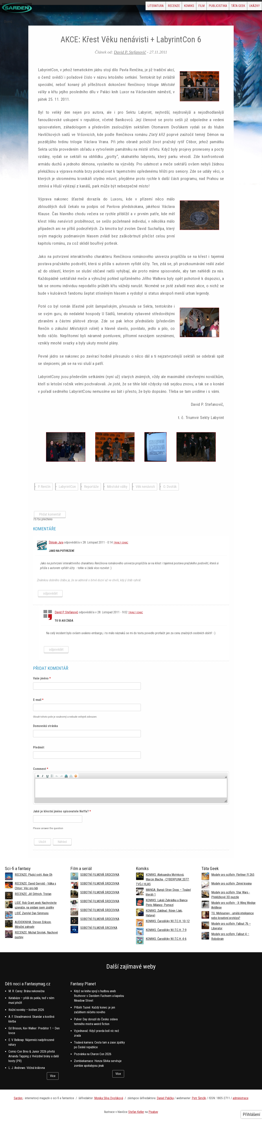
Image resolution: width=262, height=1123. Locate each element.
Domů (8, 22)
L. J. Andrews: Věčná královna (26, 1068)
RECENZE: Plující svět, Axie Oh (33, 875)
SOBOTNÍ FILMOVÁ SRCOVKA (98, 928)
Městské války (117, 486)
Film (180, 7)
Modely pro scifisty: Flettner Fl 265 (232, 875)
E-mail (38, 700)
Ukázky (251, 7)
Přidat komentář (50, 514)
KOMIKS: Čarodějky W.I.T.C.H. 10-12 (168, 921)
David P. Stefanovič (130, 52)
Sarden (18, 1098)
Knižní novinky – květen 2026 (26, 1010)
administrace (240, 1098)
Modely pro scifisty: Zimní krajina (231, 883)
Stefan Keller (136, 1112)
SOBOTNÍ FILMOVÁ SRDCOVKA (99, 875)
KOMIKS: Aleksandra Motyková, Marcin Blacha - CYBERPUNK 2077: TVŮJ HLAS (162, 879)
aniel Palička (166, 1098)
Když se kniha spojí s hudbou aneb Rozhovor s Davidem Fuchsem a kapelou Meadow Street (99, 995)
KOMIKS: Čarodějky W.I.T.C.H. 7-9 (166, 930)
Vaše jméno (42, 678)
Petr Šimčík (199, 1098)
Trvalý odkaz (120, 542)
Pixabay (153, 1112)
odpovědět (50, 593)
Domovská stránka (45, 726)
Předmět (38, 747)
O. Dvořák (170, 486)
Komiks (161, 7)
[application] (131, 787)
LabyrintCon (67, 486)
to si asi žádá (64, 620)
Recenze (140, 7)
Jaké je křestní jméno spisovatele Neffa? (62, 811)
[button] (38, 775)
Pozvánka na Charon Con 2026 (92, 1054)
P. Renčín (44, 486)
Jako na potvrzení (61, 551)
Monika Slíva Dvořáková (108, 1098)
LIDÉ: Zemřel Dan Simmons (32, 913)
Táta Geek (229, 7)
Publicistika (202, 7)
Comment (40, 769)
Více (52, 1076)
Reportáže (91, 486)
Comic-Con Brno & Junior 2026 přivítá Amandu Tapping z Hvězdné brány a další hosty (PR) (33, 1056)
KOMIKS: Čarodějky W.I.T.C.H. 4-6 (166, 939)
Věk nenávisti (145, 486)
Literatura (116, 7)
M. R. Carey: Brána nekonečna (26, 991)
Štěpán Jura (56, 542)
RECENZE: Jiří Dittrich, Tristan (33, 894)
